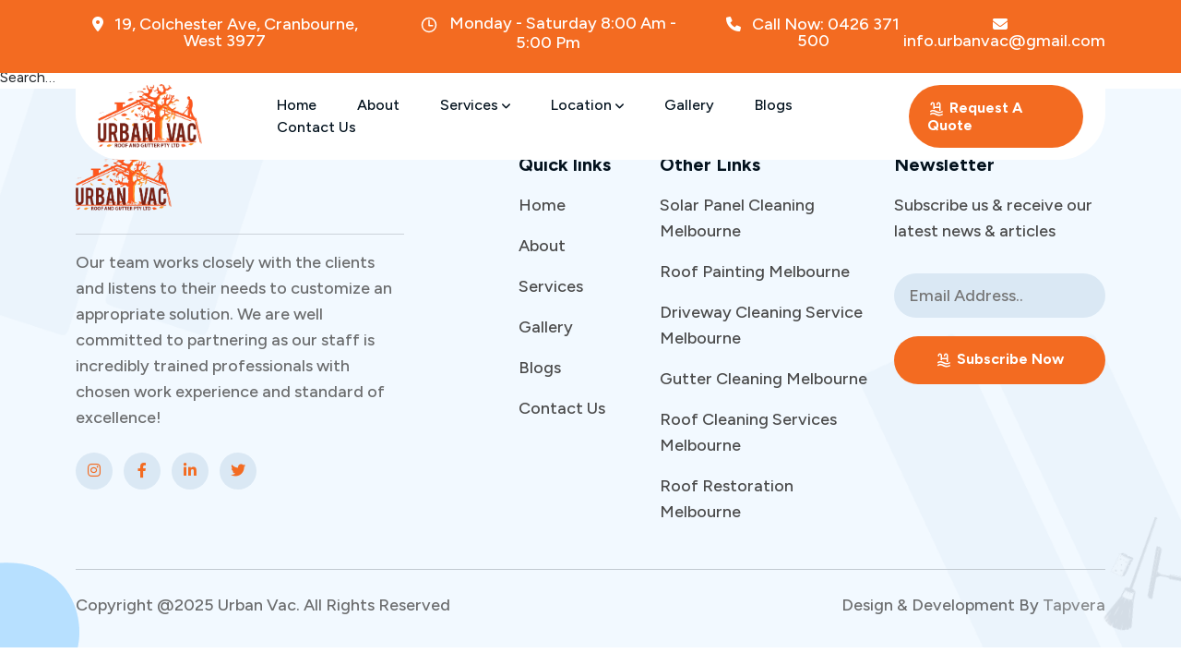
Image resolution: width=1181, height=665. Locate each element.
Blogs (774, 105)
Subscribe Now (999, 359)
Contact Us (316, 127)
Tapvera (1074, 605)
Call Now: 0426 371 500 (813, 32)
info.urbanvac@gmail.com (1004, 33)
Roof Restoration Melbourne (726, 499)
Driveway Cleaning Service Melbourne (761, 325)
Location (587, 105)
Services (475, 105)
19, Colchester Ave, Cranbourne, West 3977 (225, 32)
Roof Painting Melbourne (755, 271)
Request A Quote (974, 116)
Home (296, 105)
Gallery (689, 105)
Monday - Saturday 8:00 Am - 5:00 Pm (548, 33)
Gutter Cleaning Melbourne (763, 379)
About (378, 105)
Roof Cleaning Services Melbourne (748, 432)
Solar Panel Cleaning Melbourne (737, 218)
